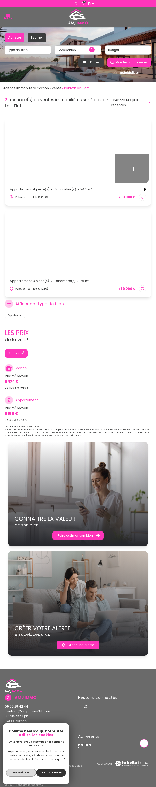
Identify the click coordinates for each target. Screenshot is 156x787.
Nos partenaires (42, 764)
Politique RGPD (29, 768)
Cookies (51, 768)
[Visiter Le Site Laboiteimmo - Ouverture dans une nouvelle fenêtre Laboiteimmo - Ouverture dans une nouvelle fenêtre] (131, 765)
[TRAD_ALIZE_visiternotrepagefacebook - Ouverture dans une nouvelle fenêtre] (79, 707)
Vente (56, 89)
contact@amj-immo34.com (27, 712)
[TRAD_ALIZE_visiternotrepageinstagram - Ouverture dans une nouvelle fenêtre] (85, 707)
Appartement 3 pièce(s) (49, 282)
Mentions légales (71, 764)
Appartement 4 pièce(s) (51, 190)
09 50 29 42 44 (16, 708)
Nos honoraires (15, 764)
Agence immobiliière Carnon (26, 89)
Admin (9, 768)
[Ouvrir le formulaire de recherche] (91, 62)
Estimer (37, 37)
